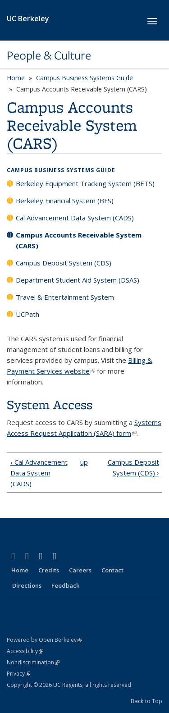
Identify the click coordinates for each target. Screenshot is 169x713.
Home (16, 77)
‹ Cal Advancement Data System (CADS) (39, 472)
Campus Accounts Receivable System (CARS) (79, 240)
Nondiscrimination (33, 662)
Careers (80, 570)
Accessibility (25, 651)
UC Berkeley (28, 18)
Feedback (65, 585)
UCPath (27, 314)
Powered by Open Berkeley (44, 640)
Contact (112, 570)
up (83, 461)
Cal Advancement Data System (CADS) (75, 217)
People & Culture (49, 55)
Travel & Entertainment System (65, 297)
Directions (26, 585)
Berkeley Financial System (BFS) (65, 200)
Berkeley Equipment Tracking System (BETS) (85, 183)
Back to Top (146, 701)
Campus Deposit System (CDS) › (133, 467)
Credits (48, 570)
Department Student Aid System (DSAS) (77, 279)
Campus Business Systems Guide (84, 77)
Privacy (18, 673)
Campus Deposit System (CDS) (63, 262)
